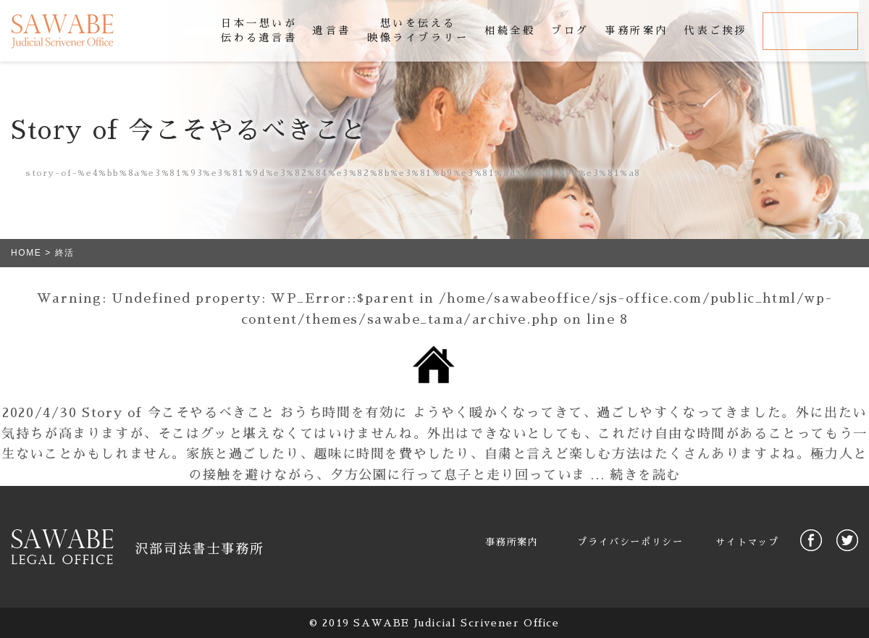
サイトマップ (747, 542)
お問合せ (810, 30)
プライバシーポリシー (630, 542)
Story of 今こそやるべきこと (178, 412)
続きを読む (645, 475)
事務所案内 (511, 542)
